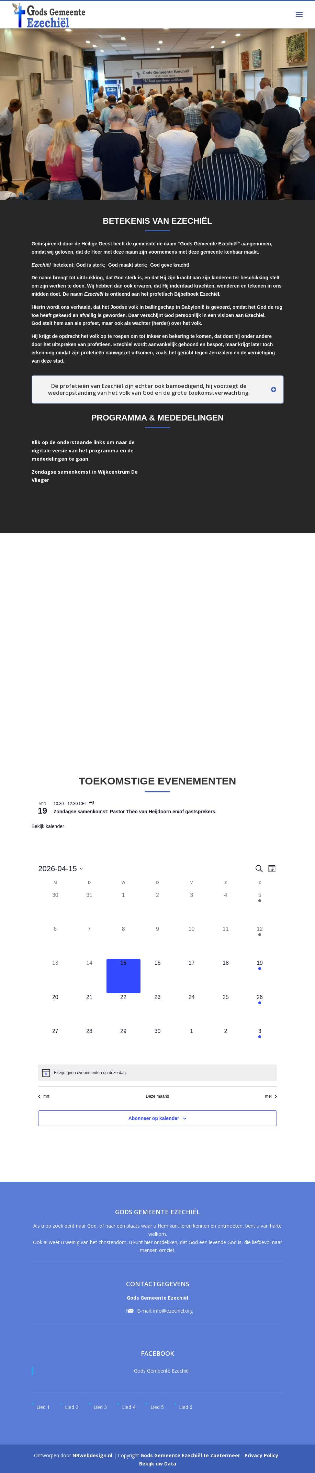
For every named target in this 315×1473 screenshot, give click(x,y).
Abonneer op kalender (153, 1118)
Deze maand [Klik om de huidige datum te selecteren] (157, 1096)
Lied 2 (71, 1407)
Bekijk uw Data (157, 1463)
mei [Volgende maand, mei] (271, 1096)
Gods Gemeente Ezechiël (162, 1370)
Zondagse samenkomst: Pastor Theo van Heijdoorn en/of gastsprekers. (135, 811)
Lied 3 (100, 1407)
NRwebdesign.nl (92, 1455)
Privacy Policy (261, 1455)
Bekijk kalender (48, 826)
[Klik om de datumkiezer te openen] (60, 868)
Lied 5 (157, 1407)
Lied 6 (185, 1407)
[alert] (90, 1073)
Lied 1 (43, 1407)
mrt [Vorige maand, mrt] (43, 1096)
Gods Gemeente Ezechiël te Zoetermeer (190, 1455)
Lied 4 (128, 1407)
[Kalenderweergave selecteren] (272, 869)
